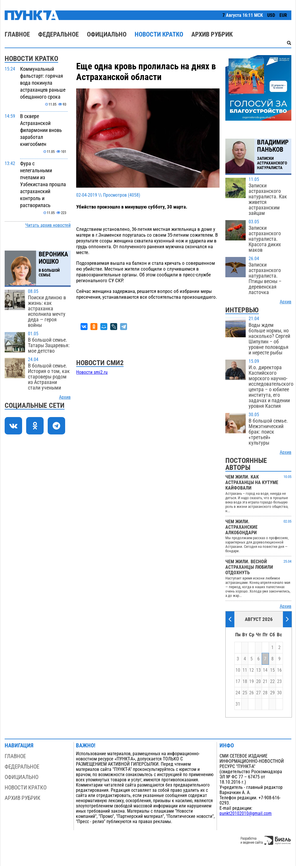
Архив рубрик (212, 34)
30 (279, 692)
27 (258, 692)
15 (272, 670)
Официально (106, 34)
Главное (17, 34)
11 (244, 670)
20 (258, 681)
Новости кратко (159, 34)
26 (251, 692)
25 (244, 692)
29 (272, 692)
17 (238, 681)
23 (279, 681)
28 (265, 692)
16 (279, 670)
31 (238, 704)
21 (265, 681)
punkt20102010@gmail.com (246, 813)
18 (244, 681)
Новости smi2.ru (92, 372)
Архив (65, 397)
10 (238, 670)
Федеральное (58, 34)
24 (238, 692)
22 (272, 681)
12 (251, 670)
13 (258, 670)
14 (265, 670)
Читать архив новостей (48, 225)
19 (251, 681)
